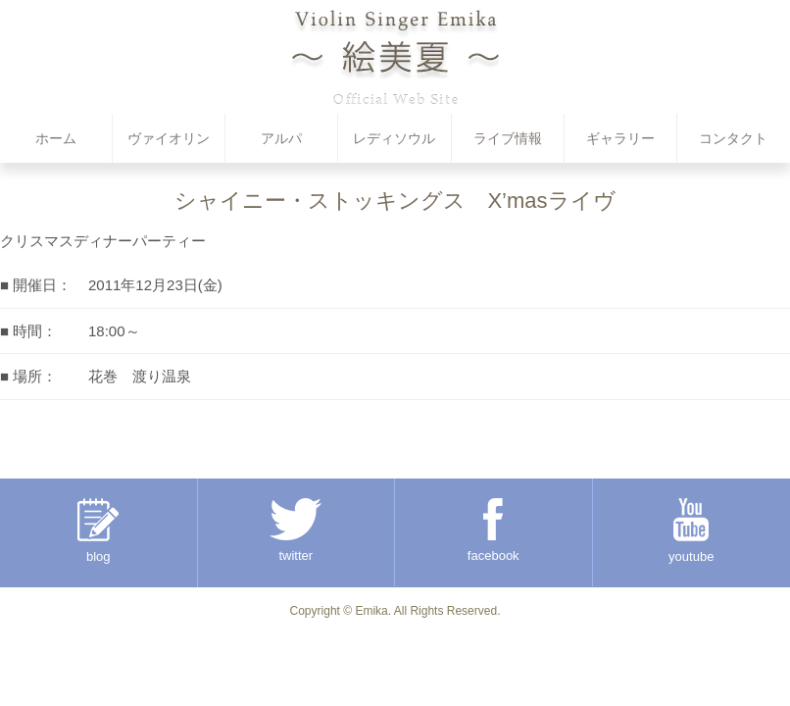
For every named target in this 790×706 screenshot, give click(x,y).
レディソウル (394, 138)
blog (98, 531)
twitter (295, 530)
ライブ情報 (507, 138)
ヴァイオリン (168, 138)
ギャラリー (620, 138)
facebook (493, 530)
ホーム (55, 138)
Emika (371, 611)
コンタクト (733, 138)
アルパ (281, 138)
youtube (691, 531)
